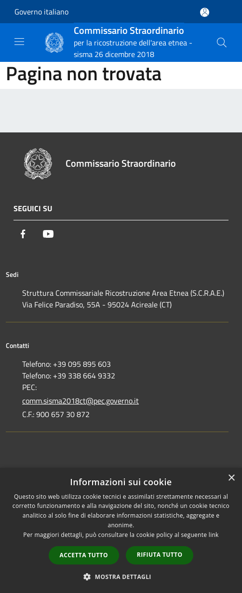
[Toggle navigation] (19, 41)
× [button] (231, 478)
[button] (121, 576)
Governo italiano (41, 11)
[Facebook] (23, 234)
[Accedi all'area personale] (204, 12)
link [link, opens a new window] (214, 535)
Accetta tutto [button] (84, 555)
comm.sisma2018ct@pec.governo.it (80, 400)
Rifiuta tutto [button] (160, 554)
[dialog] (121, 530)
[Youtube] (48, 234)
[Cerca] (222, 42)
